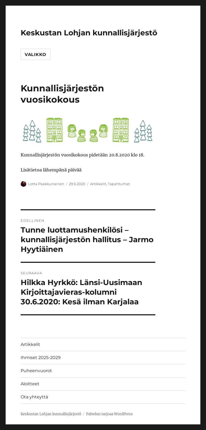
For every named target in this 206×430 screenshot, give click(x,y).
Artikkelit (98, 184)
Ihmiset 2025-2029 (41, 357)
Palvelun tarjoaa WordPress (109, 414)
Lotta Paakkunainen (46, 184)
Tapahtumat (119, 184)
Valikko (35, 54)
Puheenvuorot (36, 370)
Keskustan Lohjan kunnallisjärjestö (89, 32)
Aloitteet (30, 383)
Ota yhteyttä (34, 396)
